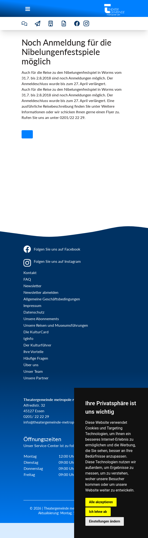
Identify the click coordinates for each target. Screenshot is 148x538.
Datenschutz (33, 312)
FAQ (27, 279)
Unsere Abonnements (41, 318)
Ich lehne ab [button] (98, 512)
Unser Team (33, 371)
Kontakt (30, 272)
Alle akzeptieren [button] (101, 502)
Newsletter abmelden (40, 292)
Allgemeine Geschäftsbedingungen (51, 299)
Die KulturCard (36, 332)
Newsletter (32, 285)
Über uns (30, 364)
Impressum (32, 305)
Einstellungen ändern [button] (104, 521)
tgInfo (28, 338)
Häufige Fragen (35, 358)
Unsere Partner (36, 378)
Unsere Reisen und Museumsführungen (55, 325)
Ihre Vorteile (33, 351)
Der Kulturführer (37, 345)
